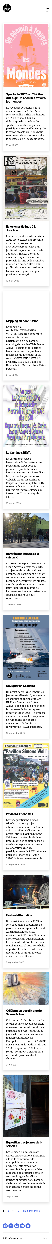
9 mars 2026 (12, 375)
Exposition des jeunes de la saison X (24, 1144)
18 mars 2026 (12, 281)
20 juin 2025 (12, 1196)
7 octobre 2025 (13, 604)
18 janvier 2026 (13, 503)
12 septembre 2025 (15, 733)
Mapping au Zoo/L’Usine (22, 321)
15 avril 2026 (12, 145)
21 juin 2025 (12, 1065)
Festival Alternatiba (19, 915)
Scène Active (16, 1238)
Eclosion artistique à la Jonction (21, 228)
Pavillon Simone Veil (19, 814)
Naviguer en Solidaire (20, 686)
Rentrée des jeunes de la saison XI (22, 555)
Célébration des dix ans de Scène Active (24, 1012)
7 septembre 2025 (15, 962)
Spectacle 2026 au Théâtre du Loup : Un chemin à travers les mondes (25, 98)
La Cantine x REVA (18, 452)
